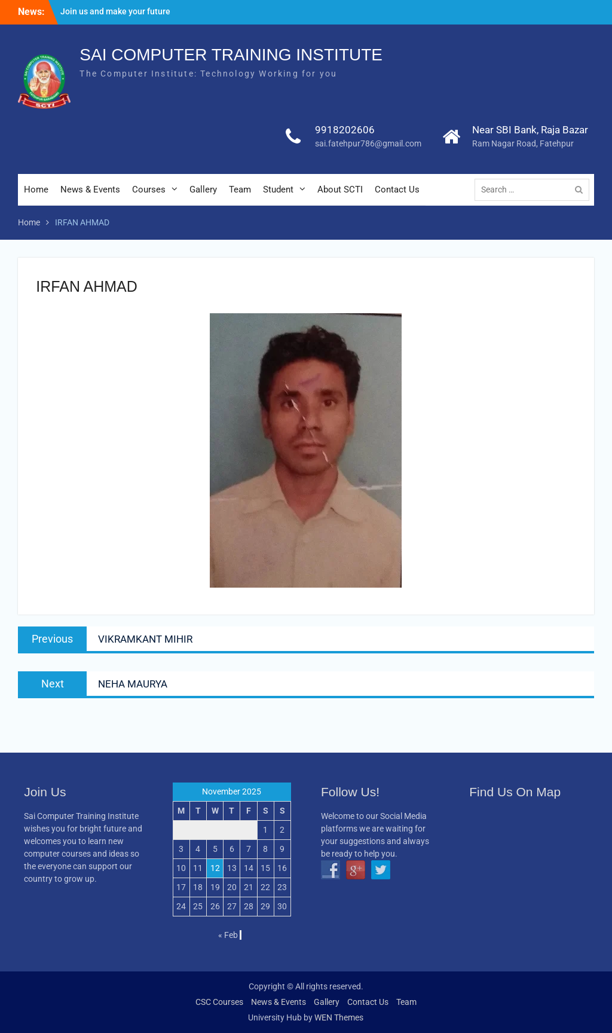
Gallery (203, 189)
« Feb (228, 935)
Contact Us (397, 189)
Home (36, 189)
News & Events (90, 189)
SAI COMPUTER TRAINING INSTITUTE (230, 54)
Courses (149, 189)
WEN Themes (338, 1017)
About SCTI (340, 189)
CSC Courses (219, 1002)
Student (278, 189)
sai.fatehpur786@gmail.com (368, 143)
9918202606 (345, 130)
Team (240, 189)
